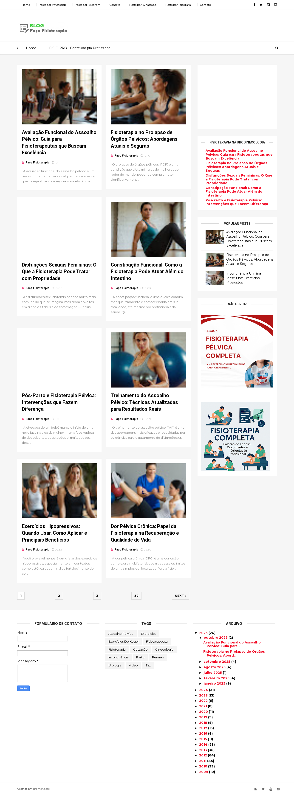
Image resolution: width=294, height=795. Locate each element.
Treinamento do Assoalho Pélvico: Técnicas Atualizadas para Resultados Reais (144, 402)
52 (136, 596)
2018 (203, 723)
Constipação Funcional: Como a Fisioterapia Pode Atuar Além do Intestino (147, 271)
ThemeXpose (41, 788)
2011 (203, 761)
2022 (204, 701)
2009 (204, 772)
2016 (203, 733)
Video (133, 665)
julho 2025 (213, 673)
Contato (114, 4)
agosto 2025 (215, 667)
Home (26, 4)
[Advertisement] (193, 24)
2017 (203, 728)
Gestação (140, 649)
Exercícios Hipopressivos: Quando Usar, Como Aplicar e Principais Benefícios (54, 533)
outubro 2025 (216, 637)
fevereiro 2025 (217, 678)
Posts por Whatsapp (52, 4)
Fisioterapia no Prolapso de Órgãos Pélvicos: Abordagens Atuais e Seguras (144, 139)
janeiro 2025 (215, 683)
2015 (203, 739)
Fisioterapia (117, 649)
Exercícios (148, 633)
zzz (148, 665)
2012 (203, 755)
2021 (203, 706)
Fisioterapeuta (157, 641)
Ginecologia (164, 649)
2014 (203, 744)
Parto (140, 657)
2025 (204, 633)
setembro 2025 (217, 662)
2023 (204, 695)
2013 (203, 750)
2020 (204, 712)
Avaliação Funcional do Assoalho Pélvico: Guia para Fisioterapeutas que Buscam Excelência (239, 154)
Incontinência (118, 657)
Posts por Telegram (87, 4)
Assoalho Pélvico (120, 633)
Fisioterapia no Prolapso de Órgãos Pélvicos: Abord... (234, 653)
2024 (204, 690)
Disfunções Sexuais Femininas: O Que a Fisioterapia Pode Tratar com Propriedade (59, 271)
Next (180, 596)
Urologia (114, 665)
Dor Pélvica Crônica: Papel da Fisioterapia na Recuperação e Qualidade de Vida (145, 533)
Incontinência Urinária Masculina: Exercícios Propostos (243, 277)
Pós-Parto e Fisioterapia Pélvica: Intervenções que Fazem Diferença (59, 402)
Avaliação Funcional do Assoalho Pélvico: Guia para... (232, 644)
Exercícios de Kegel (123, 641)
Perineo (158, 657)
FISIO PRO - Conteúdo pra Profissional (80, 48)
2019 (203, 717)
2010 (203, 766)
